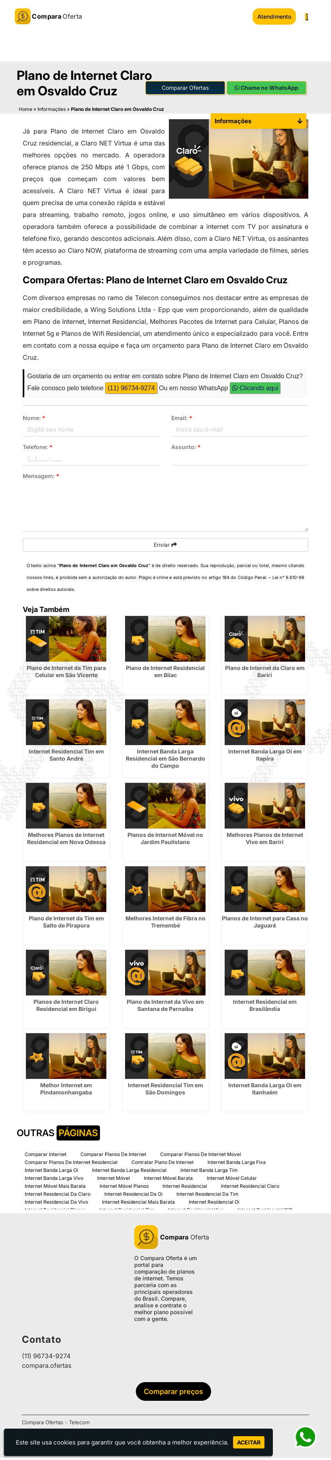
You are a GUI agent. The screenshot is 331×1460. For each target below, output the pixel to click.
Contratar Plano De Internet (162, 1164)
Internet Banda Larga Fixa (237, 1164)
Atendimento (274, 16)
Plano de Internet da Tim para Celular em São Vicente (66, 673)
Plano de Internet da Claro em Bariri (265, 673)
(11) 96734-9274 (131, 390)
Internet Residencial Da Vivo (56, 1204)
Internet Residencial (185, 1188)
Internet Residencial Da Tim (207, 1196)
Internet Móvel (113, 1180)
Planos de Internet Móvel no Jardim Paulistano (165, 840)
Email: (181, 419)
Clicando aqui (255, 390)
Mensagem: (41, 477)
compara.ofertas (46, 1367)
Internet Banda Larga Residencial (129, 1172)
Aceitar (248, 1442)
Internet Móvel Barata (168, 1180)
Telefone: (38, 448)
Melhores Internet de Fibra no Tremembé (165, 924)
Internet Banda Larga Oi (51, 1172)
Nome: (34, 419)
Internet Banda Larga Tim (209, 1172)
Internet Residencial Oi (214, 1204)
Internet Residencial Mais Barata (138, 1204)
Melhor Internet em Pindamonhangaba (66, 1091)
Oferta (165, 1239)
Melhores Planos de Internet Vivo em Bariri (265, 840)
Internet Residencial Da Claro (57, 1196)
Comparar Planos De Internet (113, 1156)
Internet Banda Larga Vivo (54, 1180)
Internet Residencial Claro (250, 1188)
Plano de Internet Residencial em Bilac (165, 673)
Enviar (165, 546)
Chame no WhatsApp (266, 89)
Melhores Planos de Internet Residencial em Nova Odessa (66, 840)
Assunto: (186, 448)
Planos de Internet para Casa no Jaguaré (265, 924)
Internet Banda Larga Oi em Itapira (265, 757)
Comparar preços (167, 1393)
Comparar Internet (46, 1156)
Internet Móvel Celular (232, 1180)
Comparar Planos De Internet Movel (200, 1156)
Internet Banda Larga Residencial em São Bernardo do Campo (165, 760)
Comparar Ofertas (185, 89)
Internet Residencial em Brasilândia (265, 1007)
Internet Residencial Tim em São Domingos (165, 1091)
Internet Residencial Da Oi (133, 1196)
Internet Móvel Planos (124, 1188)
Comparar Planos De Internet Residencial (71, 1164)
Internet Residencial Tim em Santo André (66, 757)
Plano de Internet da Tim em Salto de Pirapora (66, 924)
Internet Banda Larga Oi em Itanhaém (265, 1091)
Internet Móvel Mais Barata (55, 1188)
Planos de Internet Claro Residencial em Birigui (66, 1007)
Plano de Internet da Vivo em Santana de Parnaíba (165, 1007)
